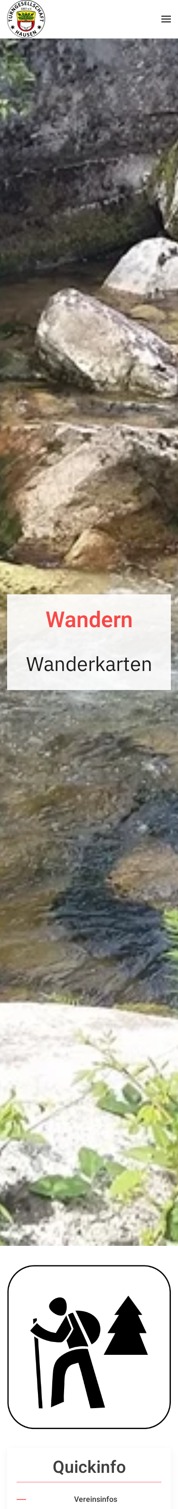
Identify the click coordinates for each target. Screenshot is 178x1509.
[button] (166, 19)
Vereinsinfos (95, 1499)
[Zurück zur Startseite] (26, 19)
